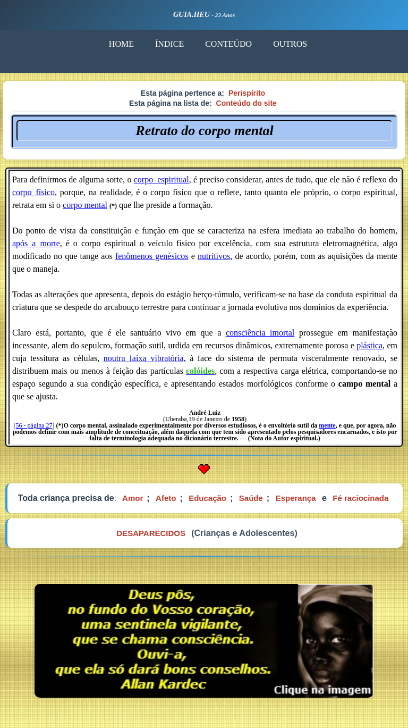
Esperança (296, 498)
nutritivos (214, 256)
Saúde (251, 498)
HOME (121, 43)
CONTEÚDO (228, 43)
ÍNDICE (169, 43)
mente (327, 425)
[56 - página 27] (34, 425)
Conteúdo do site (246, 103)
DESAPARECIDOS (150, 533)
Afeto (166, 498)
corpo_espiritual (161, 179)
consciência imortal (260, 332)
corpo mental (85, 205)
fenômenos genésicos (152, 256)
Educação (207, 498)
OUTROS (290, 43)
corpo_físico (33, 192)
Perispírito (246, 93)
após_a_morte (36, 243)
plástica (369, 345)
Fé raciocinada (360, 498)
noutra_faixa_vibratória (144, 358)
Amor (132, 498)
